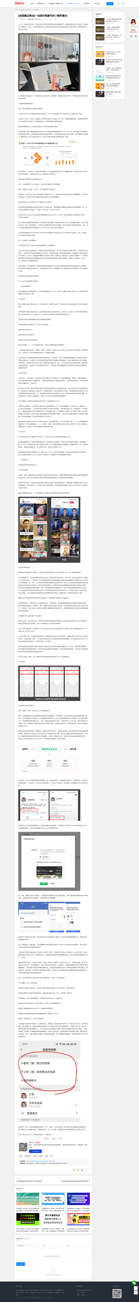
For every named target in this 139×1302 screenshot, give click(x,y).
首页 (32, 4)
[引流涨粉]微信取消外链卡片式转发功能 (28, 1181)
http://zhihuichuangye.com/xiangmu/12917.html (41, 1161)
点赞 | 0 (54, 1138)
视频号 (41, 1156)
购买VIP (110, 4)
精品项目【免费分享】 (56, 4)
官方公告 (97, 4)
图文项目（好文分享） (74, 4)
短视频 (35, 1156)
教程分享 (87, 4)
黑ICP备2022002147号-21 (48, 1297)
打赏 (60, 1138)
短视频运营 (27, 1156)
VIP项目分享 (41, 4)
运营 (51, 1156)
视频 (46, 1156)
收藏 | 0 (47, 1138)
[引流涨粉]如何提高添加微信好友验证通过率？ (75, 1181)
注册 (51, 1256)
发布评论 (20, 1264)
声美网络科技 (32, 1297)
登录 (47, 1256)
